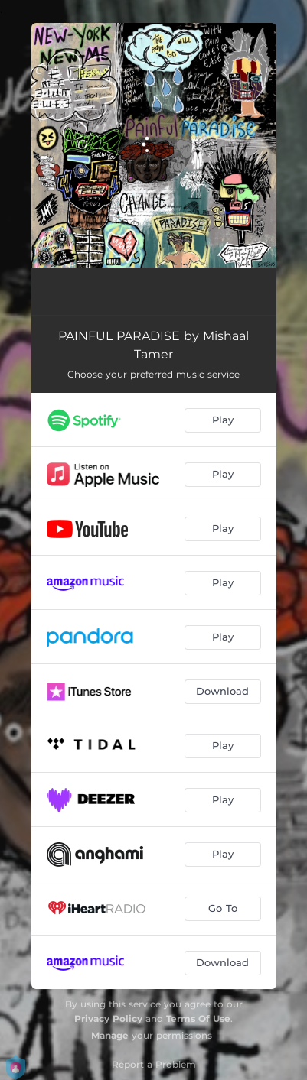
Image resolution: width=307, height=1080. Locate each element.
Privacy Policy (108, 1018)
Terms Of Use (198, 1018)
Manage (110, 1035)
